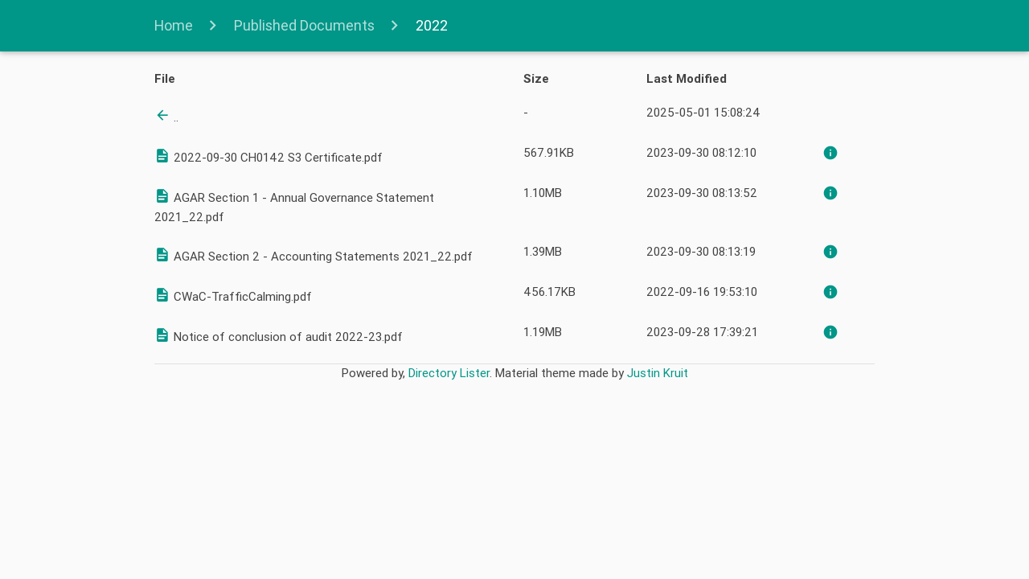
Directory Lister (449, 372)
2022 (430, 25)
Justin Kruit (657, 372)
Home (175, 25)
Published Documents (304, 25)
